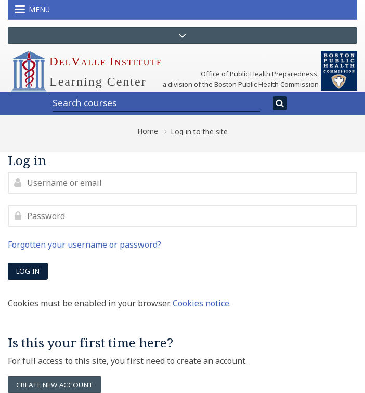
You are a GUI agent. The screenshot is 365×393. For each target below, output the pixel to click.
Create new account (54, 384)
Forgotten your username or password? (84, 244)
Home (147, 131)
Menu (32, 9)
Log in (28, 271)
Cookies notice (201, 303)
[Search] (279, 103)
